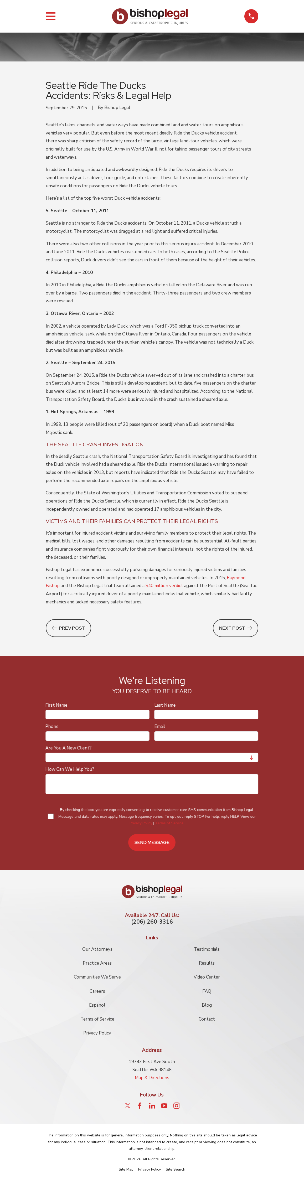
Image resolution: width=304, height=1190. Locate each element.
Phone (52, 726)
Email (159, 726)
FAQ (206, 991)
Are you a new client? (68, 748)
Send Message (151, 842)
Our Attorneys (97, 949)
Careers (97, 991)
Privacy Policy (141, 823)
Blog (207, 1005)
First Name (56, 705)
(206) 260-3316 (152, 922)
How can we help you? (69, 769)
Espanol (97, 1005)
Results (207, 963)
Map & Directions (152, 1078)
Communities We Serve (97, 977)
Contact (207, 1019)
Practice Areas (97, 963)
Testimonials (207, 949)
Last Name (165, 705)
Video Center (207, 977)
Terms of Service (169, 823)
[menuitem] (126, 1169)
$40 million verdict (164, 586)
